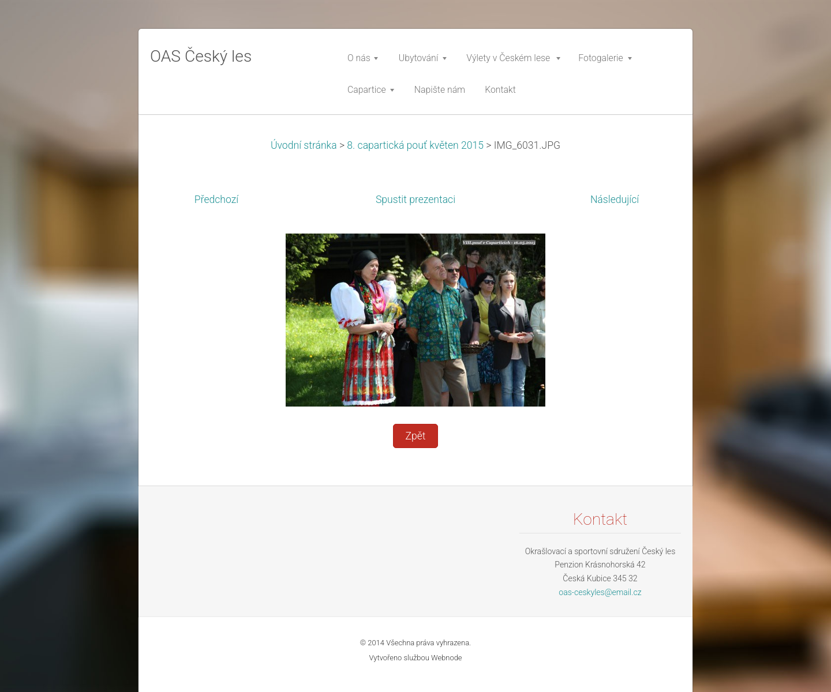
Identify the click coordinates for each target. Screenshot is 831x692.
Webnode (446, 657)
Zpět (415, 436)
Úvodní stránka (304, 145)
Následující (614, 199)
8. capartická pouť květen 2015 (415, 145)
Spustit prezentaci (415, 199)
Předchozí (216, 199)
